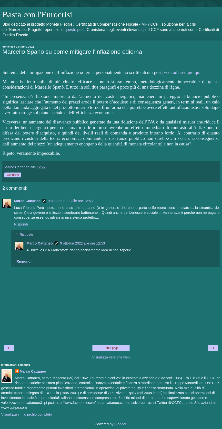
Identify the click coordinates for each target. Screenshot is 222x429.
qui (144, 30)
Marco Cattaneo (27, 201)
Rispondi (21, 224)
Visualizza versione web (111, 357)
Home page (111, 348)
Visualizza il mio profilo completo (26, 414)
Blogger (120, 424)
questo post (75, 30)
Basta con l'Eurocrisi (37, 14)
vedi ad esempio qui (182, 72)
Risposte (26, 234)
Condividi (13, 175)
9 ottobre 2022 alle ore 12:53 (70, 201)
